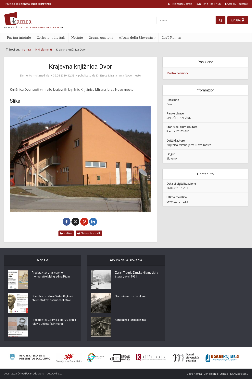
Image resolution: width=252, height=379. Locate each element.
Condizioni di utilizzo (216, 373)
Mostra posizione (178, 73)
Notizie (77, 37)
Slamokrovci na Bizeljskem (131, 296)
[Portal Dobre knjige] (222, 358)
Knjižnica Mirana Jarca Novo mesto (118, 75)
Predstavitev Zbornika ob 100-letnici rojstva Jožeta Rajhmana (54, 321)
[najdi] (220, 20)
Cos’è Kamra (171, 37)
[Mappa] (237, 20)
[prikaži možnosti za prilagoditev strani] (180, 4)
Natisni (66, 233)
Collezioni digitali (51, 37)
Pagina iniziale (19, 37)
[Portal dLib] (120, 358)
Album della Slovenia (136, 37)
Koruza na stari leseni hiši (130, 319)
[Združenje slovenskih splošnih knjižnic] (151, 358)
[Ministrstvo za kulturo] (29, 357)
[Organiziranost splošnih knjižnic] (69, 358)
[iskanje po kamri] (186, 20)
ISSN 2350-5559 (239, 373)
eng (205, 4)
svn (198, 4)
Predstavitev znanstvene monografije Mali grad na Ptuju (51, 274)
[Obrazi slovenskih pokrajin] (186, 358)
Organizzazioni (101, 37)
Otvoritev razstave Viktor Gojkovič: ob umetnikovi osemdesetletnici (53, 298)
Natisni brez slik (89, 233)
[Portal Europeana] (96, 358)
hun (218, 4)
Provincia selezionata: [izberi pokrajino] (27, 4)
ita (211, 4)
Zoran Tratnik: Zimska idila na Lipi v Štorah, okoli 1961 (136, 274)
